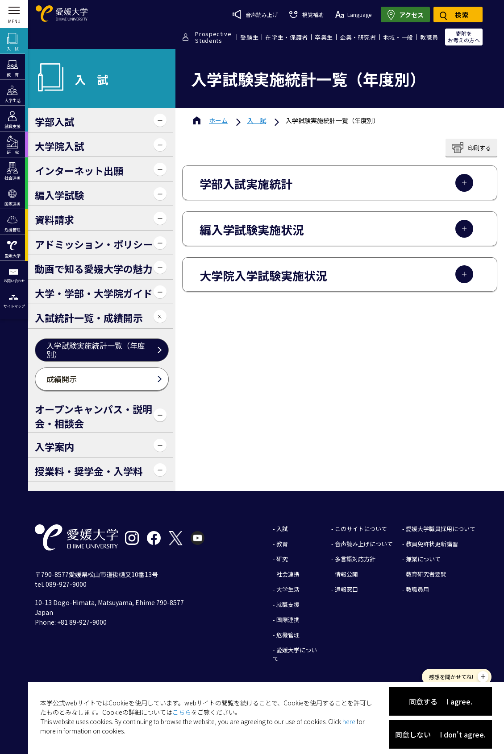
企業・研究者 (358, 37)
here (348, 721)
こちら (181, 712)
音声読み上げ (255, 14)
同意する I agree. (440, 701)
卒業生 (324, 37)
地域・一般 (398, 37)
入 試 (256, 120)
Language (353, 14)
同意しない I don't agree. (440, 734)
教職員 (429, 37)
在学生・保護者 (286, 37)
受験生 (249, 37)
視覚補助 (306, 14)
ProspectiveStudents (213, 37)
